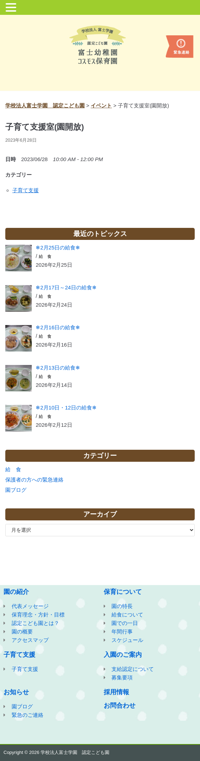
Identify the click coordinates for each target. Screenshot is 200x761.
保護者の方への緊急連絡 (34, 480)
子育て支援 (25, 190)
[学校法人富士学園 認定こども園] (100, 44)
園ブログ (15, 490)
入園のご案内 (123, 654)
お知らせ (16, 692)
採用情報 (116, 692)
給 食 (45, 256)
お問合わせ (119, 705)
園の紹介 (16, 591)
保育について (123, 591)
